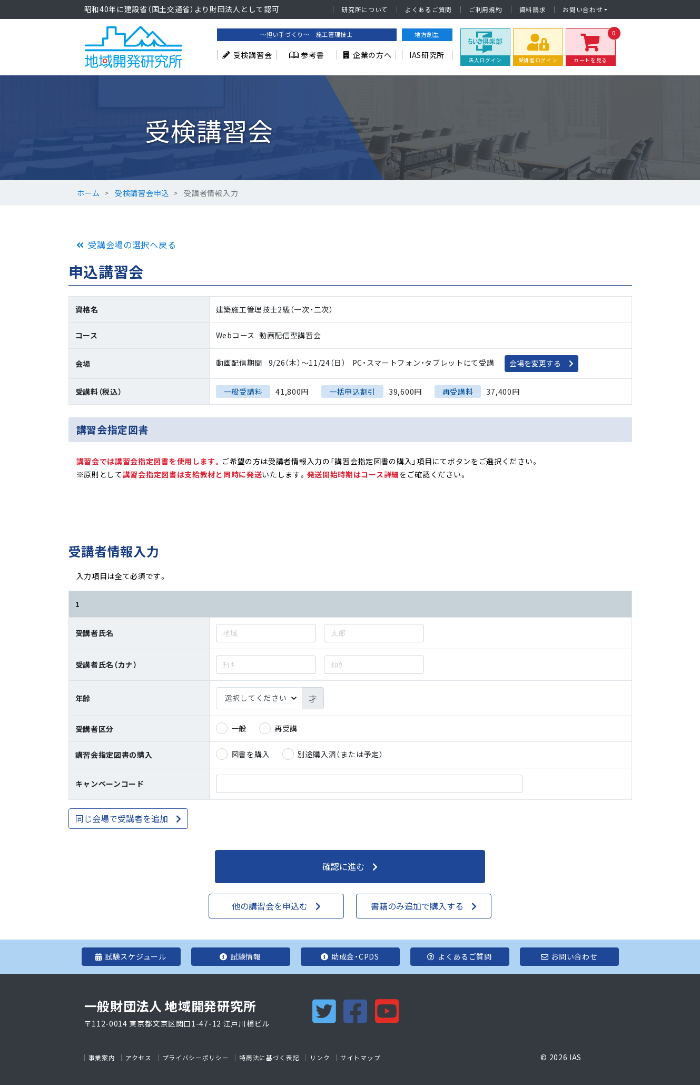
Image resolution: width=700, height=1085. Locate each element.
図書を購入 (250, 754)
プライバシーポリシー (195, 1057)
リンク (320, 1057)
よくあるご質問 (428, 9)
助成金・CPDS (350, 956)
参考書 (306, 55)
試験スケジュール (130, 956)
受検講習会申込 (142, 193)
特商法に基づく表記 (269, 1057)
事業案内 (101, 1057)
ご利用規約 (485, 9)
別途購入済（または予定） (340, 754)
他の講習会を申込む (270, 906)
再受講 (286, 728)
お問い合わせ (583, 9)
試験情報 (240, 956)
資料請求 (532, 9)
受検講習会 (246, 55)
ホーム (88, 193)
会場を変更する (535, 363)
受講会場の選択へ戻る (132, 244)
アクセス (138, 1057)
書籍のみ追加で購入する (417, 906)
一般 (239, 728)
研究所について (364, 9)
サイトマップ (360, 1057)
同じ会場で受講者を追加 (121, 818)
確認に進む (343, 866)
